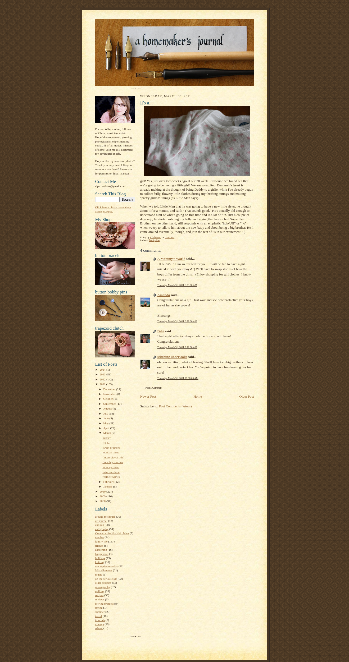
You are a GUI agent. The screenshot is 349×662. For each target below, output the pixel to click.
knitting (100, 562)
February (109, 481)
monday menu (110, 452)
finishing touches (112, 462)
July (106, 413)
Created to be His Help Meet (112, 533)
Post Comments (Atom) (175, 406)
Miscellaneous (103, 570)
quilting (100, 591)
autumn (99, 524)
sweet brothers (111, 447)
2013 (103, 374)
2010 (103, 491)
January (108, 486)
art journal (101, 520)
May (106, 423)
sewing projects (104, 603)
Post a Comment (154, 387)
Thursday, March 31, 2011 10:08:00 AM (177, 378)
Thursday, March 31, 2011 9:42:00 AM (177, 347)
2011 (103, 384)
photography (102, 587)
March (107, 432)
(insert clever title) (113, 457)
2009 (103, 496)
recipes (99, 595)
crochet (99, 537)
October (108, 398)
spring (99, 607)
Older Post (246, 396)
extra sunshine (110, 471)
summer (100, 611)
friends (99, 545)
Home (197, 396)
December (109, 389)
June (106, 418)
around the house (105, 516)
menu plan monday (106, 566)
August (107, 408)
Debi (160, 331)
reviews (100, 599)
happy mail (101, 553)
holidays (100, 558)
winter (99, 628)
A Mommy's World (171, 259)
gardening (101, 549)
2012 (103, 379)
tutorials (100, 620)
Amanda (163, 295)
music (98, 574)
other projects (103, 582)
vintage (99, 624)
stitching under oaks (172, 357)
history (106, 437)
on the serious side (106, 578)
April (106, 428)
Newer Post (148, 396)
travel (98, 616)
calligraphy (101, 529)
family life (101, 541)
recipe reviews (111, 476)
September (110, 403)
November (109, 394)
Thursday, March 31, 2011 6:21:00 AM (177, 321)
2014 (103, 369)
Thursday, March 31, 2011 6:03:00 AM (177, 285)
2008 (103, 501)
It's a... (106, 442)
